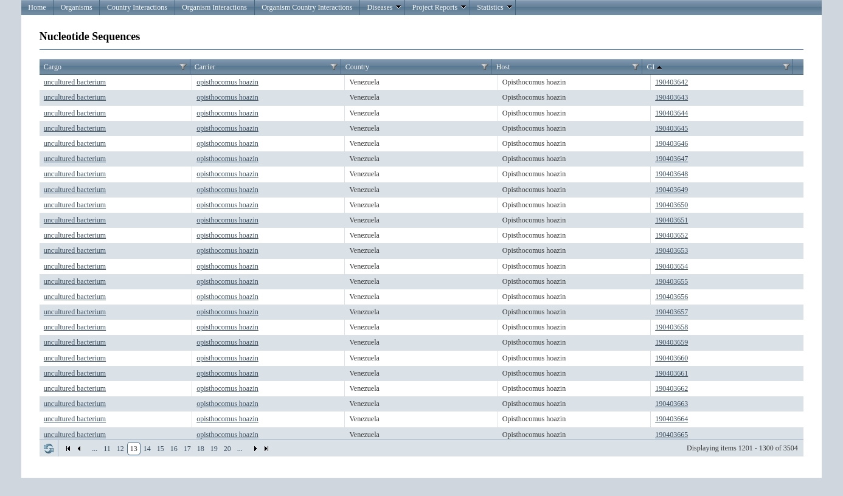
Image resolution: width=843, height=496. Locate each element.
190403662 (671, 388)
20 (227, 448)
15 (160, 448)
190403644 (671, 113)
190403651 (671, 220)
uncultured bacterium (75, 82)
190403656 (671, 296)
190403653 (671, 250)
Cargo (52, 67)
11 (107, 448)
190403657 (671, 312)
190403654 (671, 266)
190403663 (671, 403)
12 (120, 448)
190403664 (671, 419)
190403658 (671, 327)
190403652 (671, 235)
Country (357, 67)
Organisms (76, 7)
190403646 (671, 143)
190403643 (671, 97)
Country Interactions (137, 7)
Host (503, 67)
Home (37, 7)
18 (200, 448)
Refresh (49, 448)
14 (147, 448)
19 (214, 448)
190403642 (671, 82)
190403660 (671, 358)
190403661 (671, 373)
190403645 (671, 128)
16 (174, 448)
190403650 (671, 205)
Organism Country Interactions (307, 7)
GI (656, 67)
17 (187, 448)
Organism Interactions (214, 7)
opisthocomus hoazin (227, 82)
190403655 (671, 281)
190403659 (671, 342)
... (94, 448)
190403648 (671, 174)
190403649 (671, 189)
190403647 (671, 158)
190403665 (671, 434)
